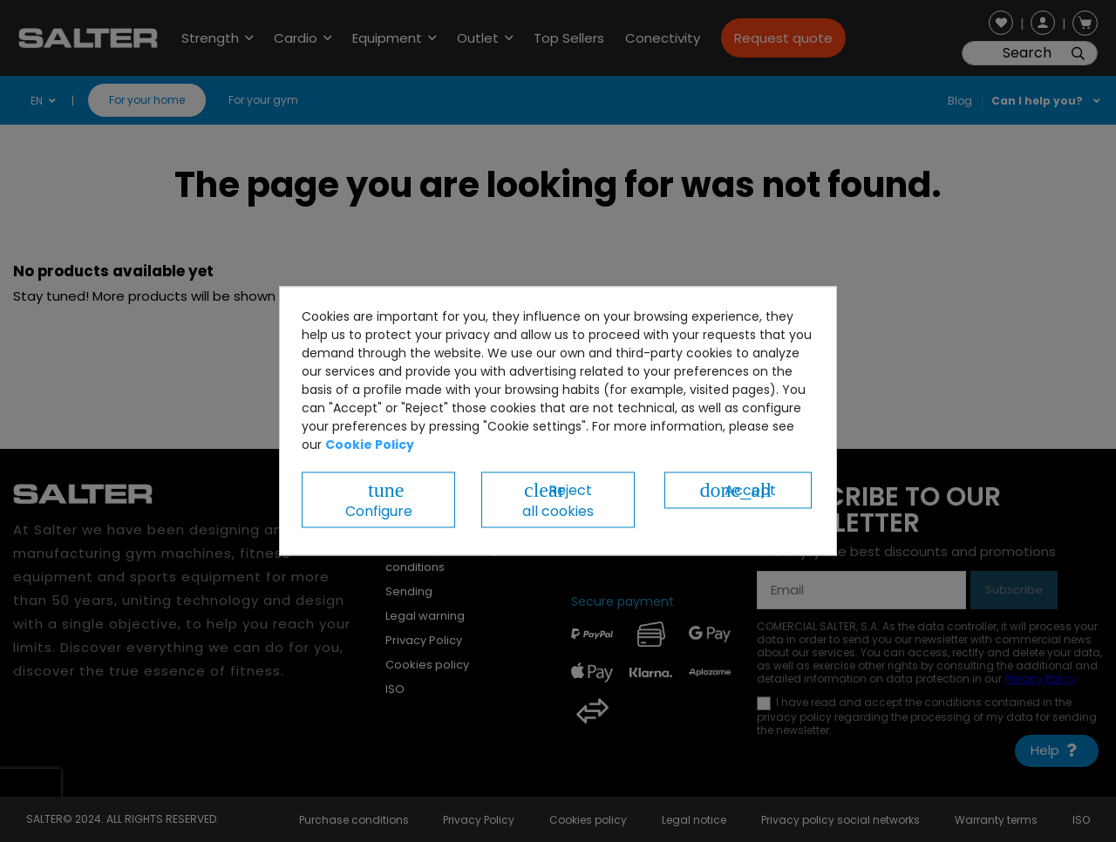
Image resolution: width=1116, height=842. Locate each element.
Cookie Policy (369, 444)
